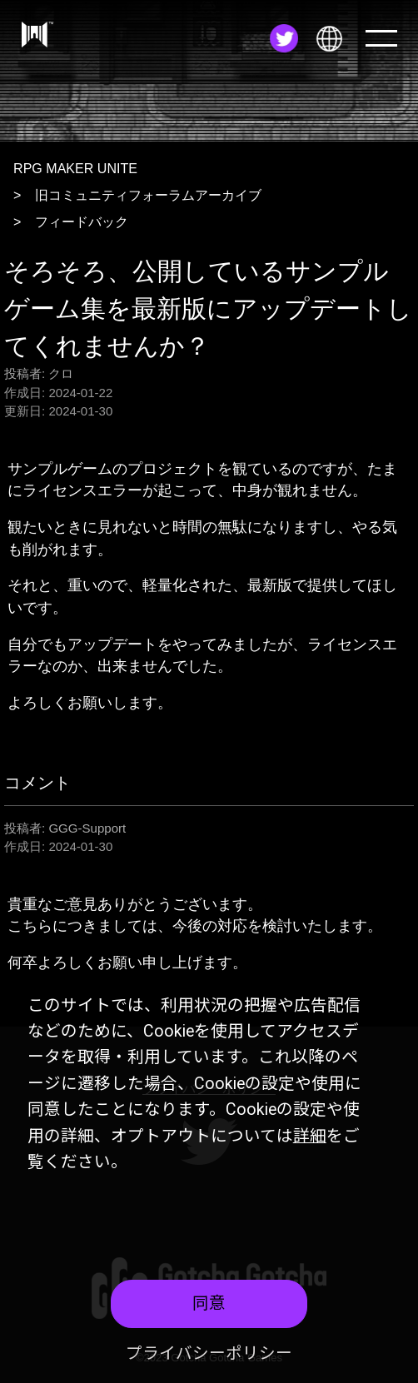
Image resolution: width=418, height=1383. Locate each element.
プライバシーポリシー (209, 1353)
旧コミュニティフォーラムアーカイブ (148, 194)
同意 (209, 1303)
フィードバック (81, 221)
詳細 (309, 1136)
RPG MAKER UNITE (75, 168)
